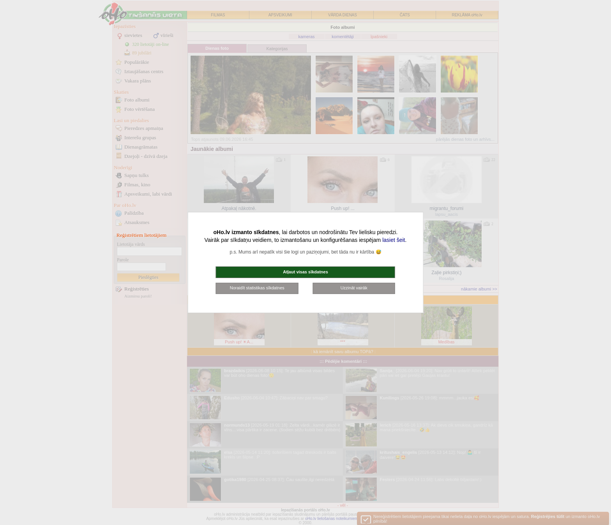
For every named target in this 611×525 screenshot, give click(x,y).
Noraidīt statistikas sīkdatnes (257, 287)
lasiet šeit (393, 240)
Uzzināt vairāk (354, 287)
